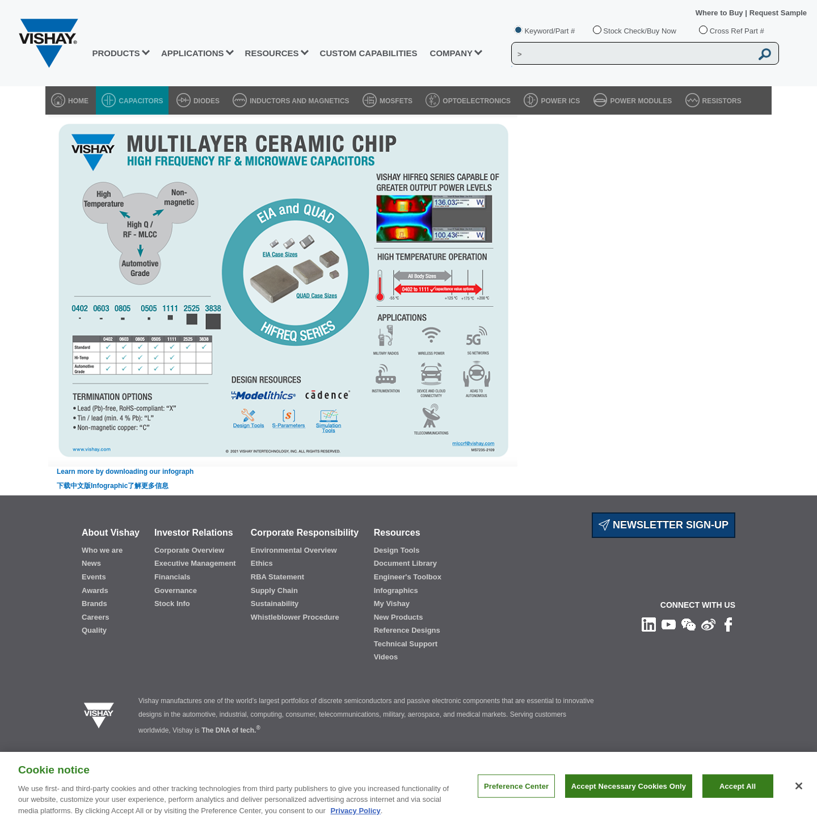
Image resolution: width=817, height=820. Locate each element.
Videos (386, 657)
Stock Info (172, 603)
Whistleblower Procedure (295, 617)
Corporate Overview (189, 550)
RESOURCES (272, 53)
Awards (95, 590)
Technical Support (405, 644)
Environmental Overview (294, 550)
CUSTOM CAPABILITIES (369, 53)
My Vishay (392, 603)
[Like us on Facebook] (728, 624)
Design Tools (397, 550)
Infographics (396, 590)
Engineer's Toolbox (407, 577)
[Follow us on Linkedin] (649, 624)
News (91, 563)
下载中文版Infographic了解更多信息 (113, 486)
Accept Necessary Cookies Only (628, 793)
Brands (94, 603)
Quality (94, 630)
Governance (175, 590)
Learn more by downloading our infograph (125, 472)
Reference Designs (407, 630)
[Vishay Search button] (764, 54)
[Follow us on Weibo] (708, 624)
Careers (95, 617)
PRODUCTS (116, 53)
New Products (398, 617)
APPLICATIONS (192, 53)
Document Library (405, 563)
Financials (172, 577)
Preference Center (516, 793)
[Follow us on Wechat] (688, 624)
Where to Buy (720, 13)
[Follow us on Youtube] (669, 624)
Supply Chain (274, 590)
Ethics (262, 563)
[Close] (798, 793)
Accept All (737, 793)
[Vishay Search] (632, 54)
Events (94, 577)
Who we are (102, 550)
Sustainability (275, 603)
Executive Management (195, 563)
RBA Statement (277, 577)
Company (451, 53)
